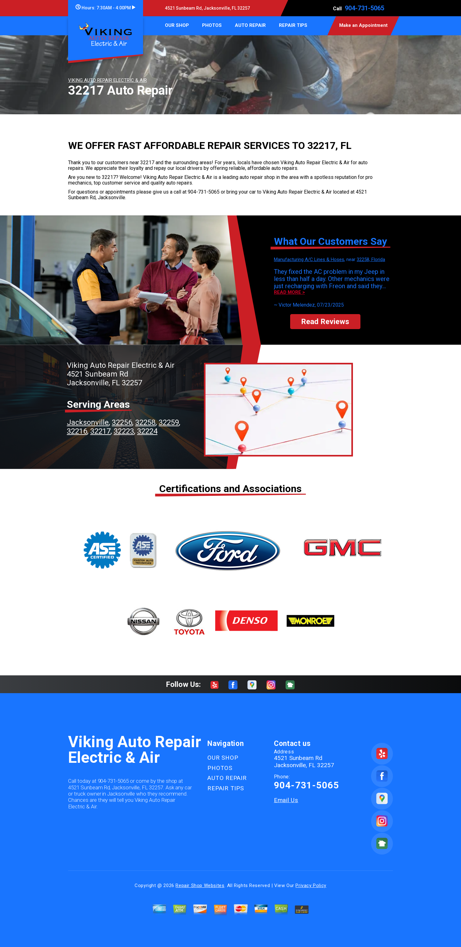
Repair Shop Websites (200, 885)
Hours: (105, 7)
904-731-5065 (364, 8)
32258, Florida (371, 259)
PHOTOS (212, 25)
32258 (145, 422)
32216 (77, 431)
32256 (122, 422)
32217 (100, 431)
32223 (124, 431)
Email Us (286, 800)
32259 (169, 422)
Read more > (289, 292)
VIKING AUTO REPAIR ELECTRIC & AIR (107, 80)
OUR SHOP (177, 25)
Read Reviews (325, 321)
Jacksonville (88, 422)
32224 (147, 431)
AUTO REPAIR (250, 25)
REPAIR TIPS (293, 25)
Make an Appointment (363, 25)
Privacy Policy (310, 885)
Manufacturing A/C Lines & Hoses (309, 259)
